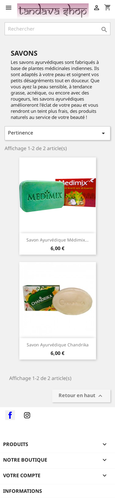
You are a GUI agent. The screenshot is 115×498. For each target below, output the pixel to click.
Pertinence (57, 133)
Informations (22, 491)
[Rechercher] (57, 28)
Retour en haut (81, 396)
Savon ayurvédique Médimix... (57, 240)
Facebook (10, 415)
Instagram (27, 415)
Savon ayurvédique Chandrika (58, 345)
